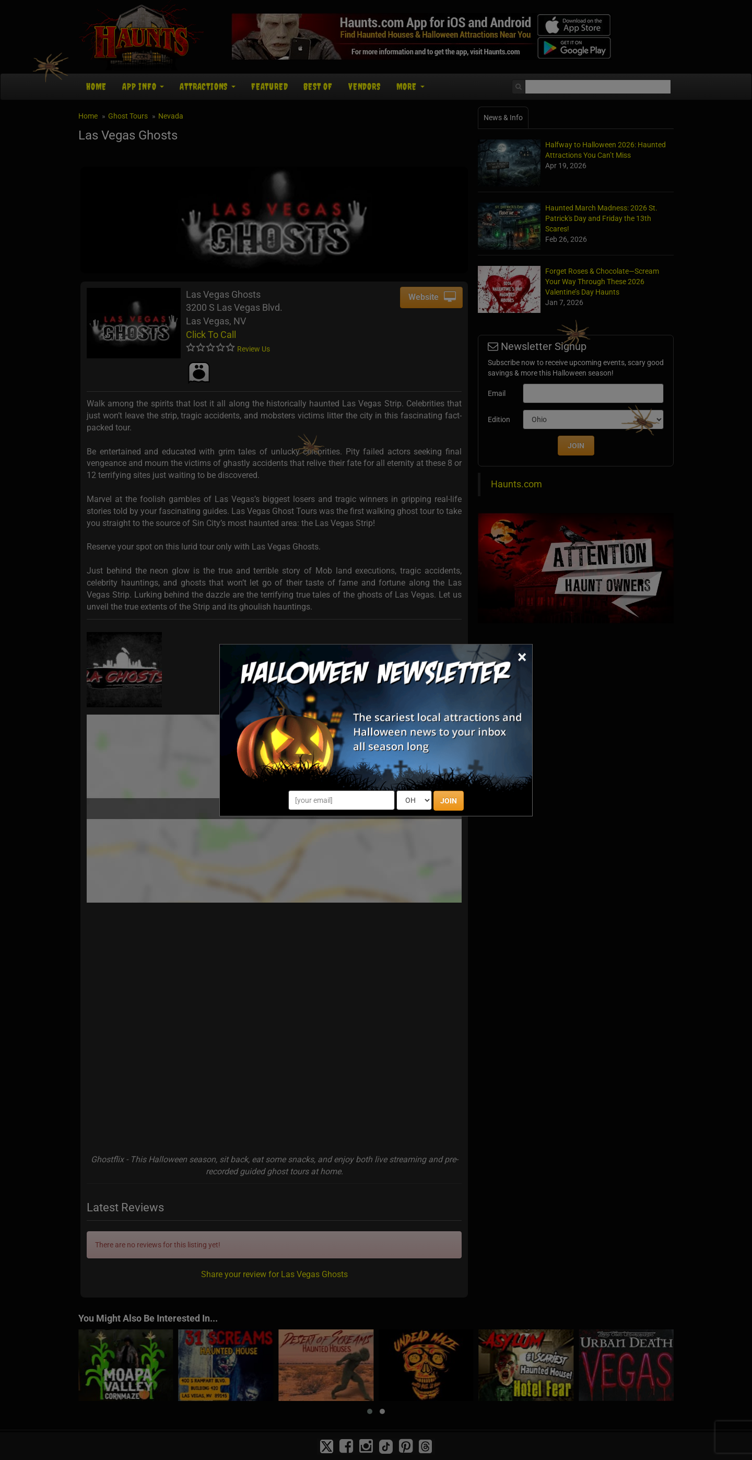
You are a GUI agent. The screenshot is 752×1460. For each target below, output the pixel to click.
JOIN (448, 801)
